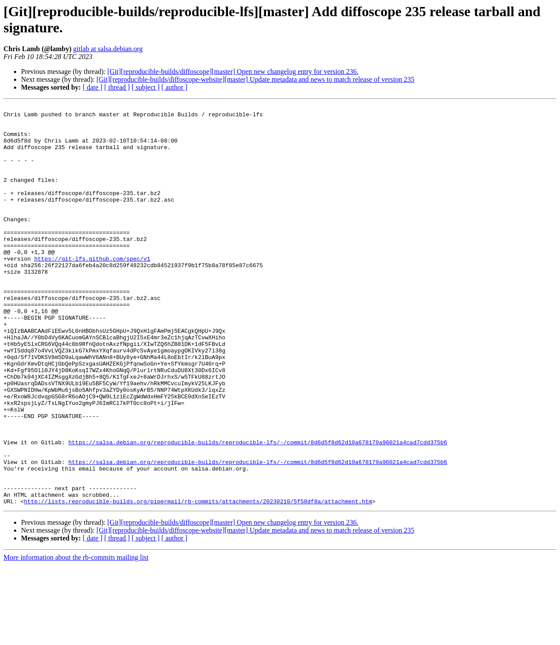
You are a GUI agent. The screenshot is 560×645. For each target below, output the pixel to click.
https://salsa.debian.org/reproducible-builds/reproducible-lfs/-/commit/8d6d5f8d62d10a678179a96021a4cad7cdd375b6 (257, 510)
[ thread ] (117, 87)
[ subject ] (146, 87)
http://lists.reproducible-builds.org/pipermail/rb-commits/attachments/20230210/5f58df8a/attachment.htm (198, 581)
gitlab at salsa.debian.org (108, 48)
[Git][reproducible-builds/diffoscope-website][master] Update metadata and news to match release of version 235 (255, 79)
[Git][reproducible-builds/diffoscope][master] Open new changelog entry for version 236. (232, 71)
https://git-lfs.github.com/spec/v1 (92, 290)
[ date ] (92, 87)
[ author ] (174, 87)
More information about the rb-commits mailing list (76, 637)
